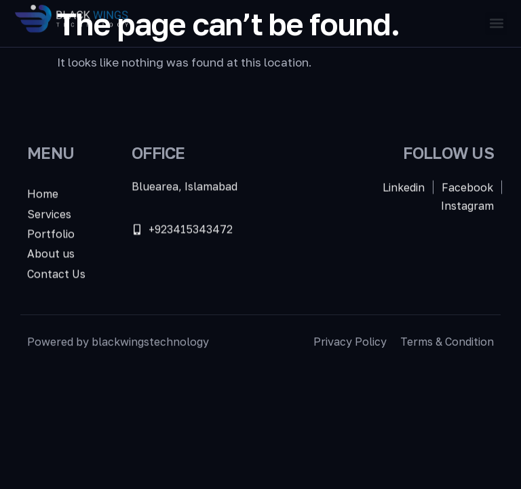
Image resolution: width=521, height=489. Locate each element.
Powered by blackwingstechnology (118, 343)
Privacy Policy (350, 343)
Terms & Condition (447, 343)
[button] (496, 23)
